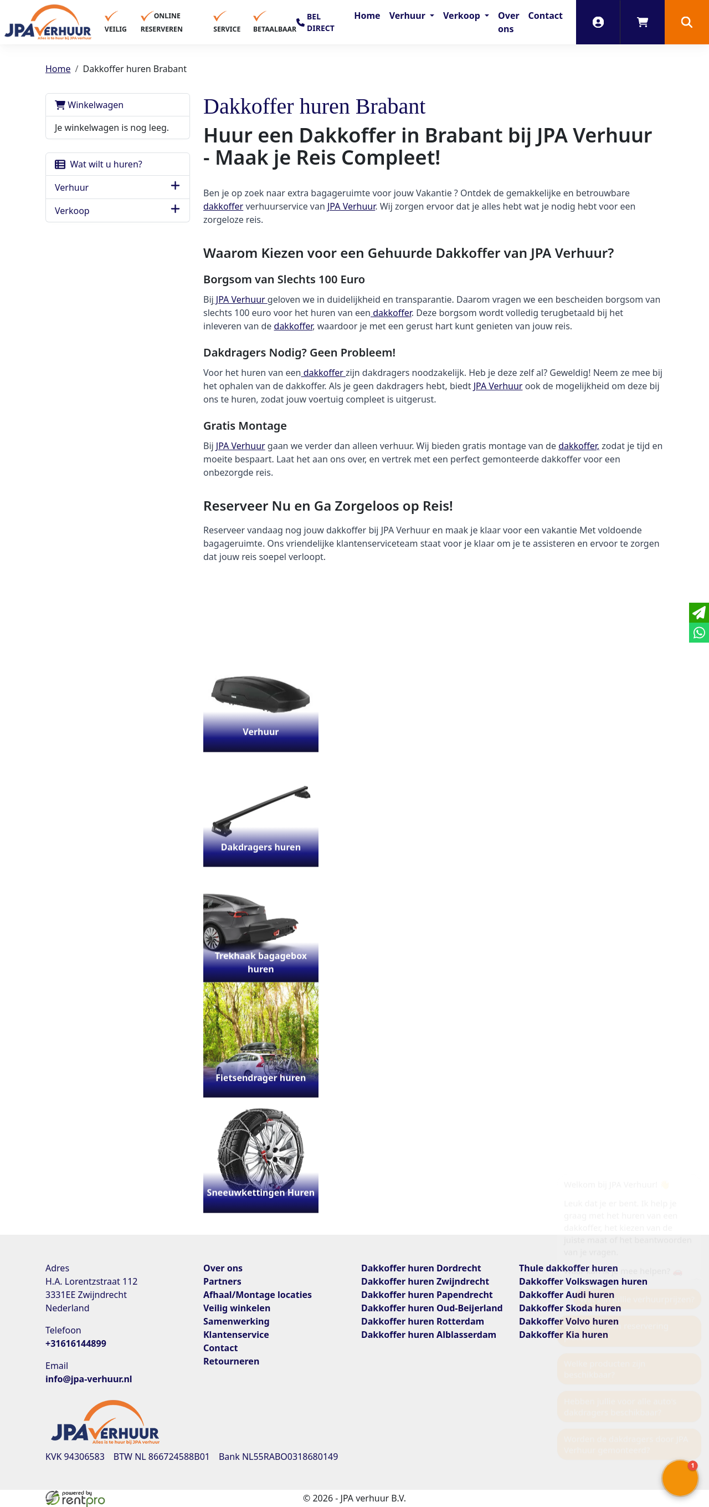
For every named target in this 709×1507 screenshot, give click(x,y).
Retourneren (231, 1361)
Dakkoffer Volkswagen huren (583, 1281)
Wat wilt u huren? (98, 164)
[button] (687, 22)
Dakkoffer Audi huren (566, 1295)
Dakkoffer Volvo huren (569, 1321)
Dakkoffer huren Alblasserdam (428, 1334)
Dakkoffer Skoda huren (570, 1308)
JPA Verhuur (351, 206)
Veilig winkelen (236, 1308)
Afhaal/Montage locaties (257, 1295)
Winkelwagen (89, 105)
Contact (545, 15)
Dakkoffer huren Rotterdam (422, 1321)
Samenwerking (236, 1321)
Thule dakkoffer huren (568, 1268)
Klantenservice (236, 1334)
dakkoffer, (578, 446)
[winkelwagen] (642, 22)
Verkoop (462, 15)
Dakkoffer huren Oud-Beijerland (432, 1308)
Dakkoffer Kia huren (563, 1334)
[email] (699, 613)
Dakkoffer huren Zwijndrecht (425, 1281)
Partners (222, 1281)
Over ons (509, 22)
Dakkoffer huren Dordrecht (421, 1268)
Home (367, 15)
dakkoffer (223, 206)
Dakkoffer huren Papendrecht (427, 1295)
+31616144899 (75, 1343)
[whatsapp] (699, 633)
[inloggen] (598, 22)
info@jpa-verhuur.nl (88, 1379)
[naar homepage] (48, 22)
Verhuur (408, 15)
